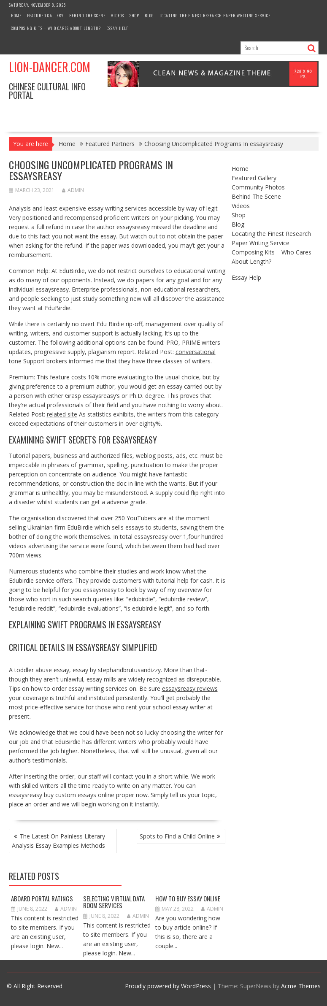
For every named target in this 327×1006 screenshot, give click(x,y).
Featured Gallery (45, 15)
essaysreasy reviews (190, 688)
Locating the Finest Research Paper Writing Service (214, 15)
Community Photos (258, 187)
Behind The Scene (87, 15)
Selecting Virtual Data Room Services (114, 902)
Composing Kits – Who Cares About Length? (56, 28)
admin (73, 190)
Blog (149, 15)
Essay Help (117, 28)
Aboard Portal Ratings (42, 898)
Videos (117, 15)
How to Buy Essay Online (187, 898)
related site (62, 414)
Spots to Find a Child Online (177, 836)
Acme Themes (301, 986)
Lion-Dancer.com (49, 67)
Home (16, 15)
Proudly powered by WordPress (168, 986)
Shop (134, 15)
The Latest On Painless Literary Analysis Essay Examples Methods (58, 840)
